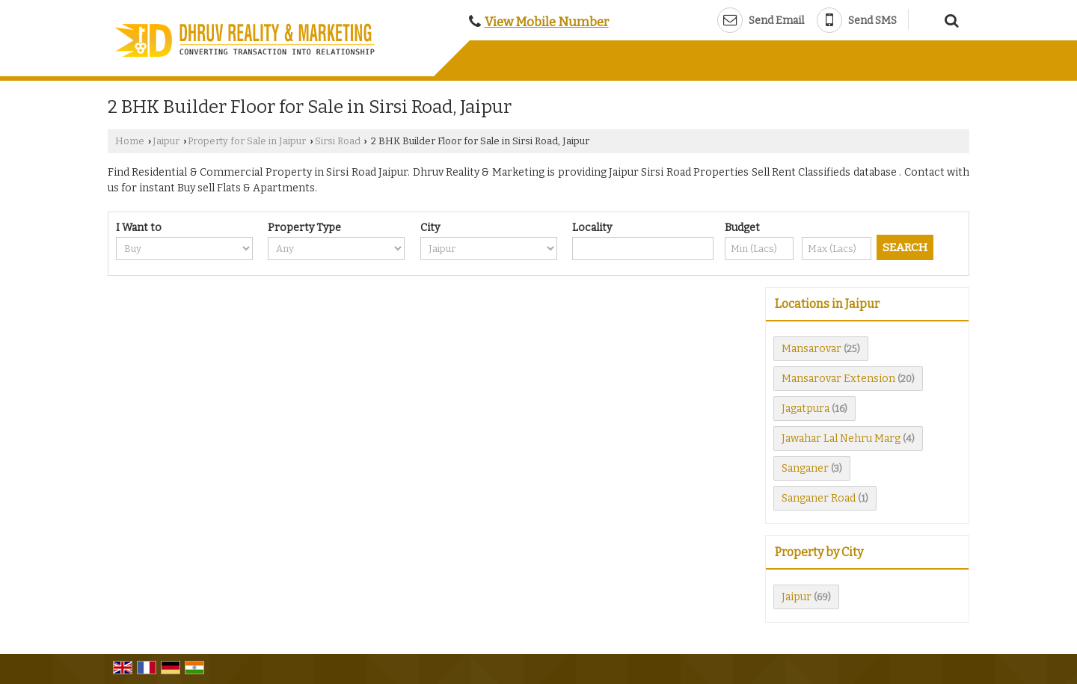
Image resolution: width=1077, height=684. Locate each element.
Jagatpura (805, 408)
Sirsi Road (337, 141)
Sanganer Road (819, 498)
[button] (547, 21)
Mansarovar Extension (838, 378)
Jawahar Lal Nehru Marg (841, 438)
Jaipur (166, 141)
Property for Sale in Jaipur (247, 141)
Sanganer (805, 468)
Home (129, 141)
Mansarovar (811, 348)
